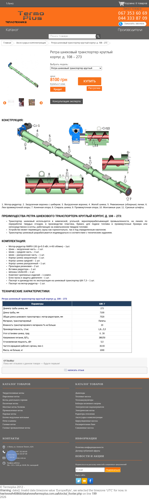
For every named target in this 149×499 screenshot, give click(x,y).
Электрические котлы (84, 410)
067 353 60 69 (132, 13)
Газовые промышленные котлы (16, 428)
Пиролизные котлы (11, 396)
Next (41, 103)
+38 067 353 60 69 (20, 451)
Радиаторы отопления (85, 414)
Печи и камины (9, 421)
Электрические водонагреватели (89, 407)
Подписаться (113, 470)
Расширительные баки (85, 424)
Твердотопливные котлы (13, 393)
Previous (4, 103)
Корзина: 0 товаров (136, 3)
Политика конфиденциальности (89, 447)
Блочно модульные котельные (16, 417)
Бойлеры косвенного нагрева (88, 403)
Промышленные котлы (13, 410)
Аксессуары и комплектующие (88, 417)
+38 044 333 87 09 (20, 454)
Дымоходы (80, 393)
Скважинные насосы (84, 428)
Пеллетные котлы (10, 403)
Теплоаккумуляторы (84, 400)
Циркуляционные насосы (86, 421)
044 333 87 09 (132, 19)
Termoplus (9, 487)
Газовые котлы (9, 424)
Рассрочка (94, 89)
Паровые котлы (9, 414)
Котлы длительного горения (15, 400)
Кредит (58, 89)
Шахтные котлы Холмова (14, 407)
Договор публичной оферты (87, 451)
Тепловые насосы (83, 396)
